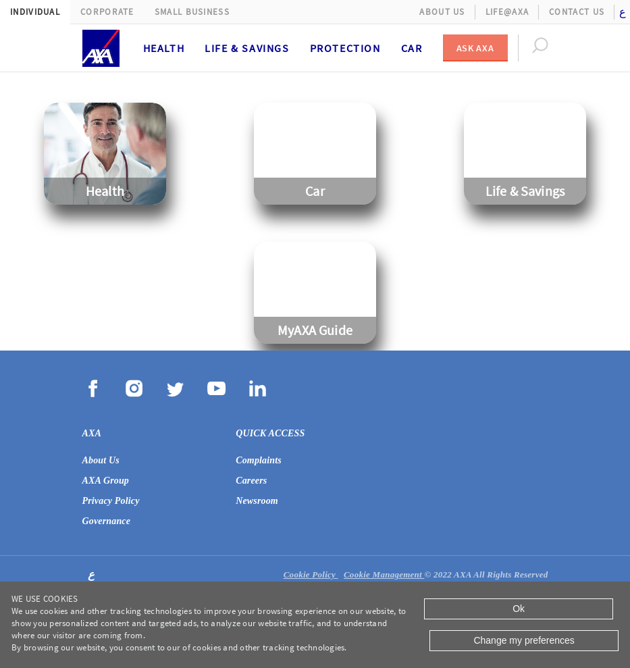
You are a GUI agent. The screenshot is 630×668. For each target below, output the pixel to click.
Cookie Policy (311, 574)
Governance (106, 521)
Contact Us (576, 12)
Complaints (259, 460)
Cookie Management (384, 574)
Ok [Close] (519, 608)
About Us (442, 12)
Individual (35, 12)
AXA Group (106, 481)
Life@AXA (507, 12)
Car (412, 48)
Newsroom (257, 501)
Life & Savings (247, 48)
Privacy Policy (111, 501)
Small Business (192, 12)
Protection (345, 48)
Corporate (107, 12)
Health (164, 48)
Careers (251, 481)
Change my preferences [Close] (523, 640)
